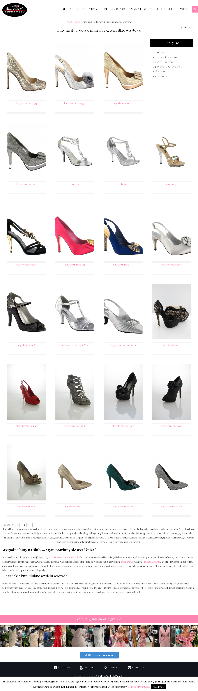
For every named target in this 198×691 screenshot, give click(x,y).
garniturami (126, 561)
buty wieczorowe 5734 (26, 103)
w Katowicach (71, 557)
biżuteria (160, 71)
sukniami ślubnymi (151, 561)
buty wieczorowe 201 (26, 264)
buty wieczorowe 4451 (171, 425)
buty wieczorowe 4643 (26, 425)
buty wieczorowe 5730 (74, 103)
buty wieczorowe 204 (171, 264)
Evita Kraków (102, 676)
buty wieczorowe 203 (75, 264)
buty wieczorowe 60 (26, 506)
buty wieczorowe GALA (123, 425)
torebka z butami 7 (171, 345)
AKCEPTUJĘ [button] (158, 687)
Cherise (123, 184)
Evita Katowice (117, 676)
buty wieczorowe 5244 (123, 264)
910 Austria (171, 184)
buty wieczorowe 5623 (123, 506)
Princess (75, 184)
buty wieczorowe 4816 (74, 425)
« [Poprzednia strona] (17, 524)
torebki (158, 52)
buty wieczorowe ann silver (123, 345)
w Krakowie (54, 557)
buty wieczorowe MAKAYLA (75, 345)
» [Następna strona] (31, 524)
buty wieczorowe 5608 (75, 506)
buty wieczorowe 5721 (123, 103)
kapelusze (160, 76)
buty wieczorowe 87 (26, 345)
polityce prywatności (138, 686)
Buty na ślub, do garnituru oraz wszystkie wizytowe (167, 62)
